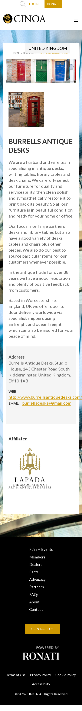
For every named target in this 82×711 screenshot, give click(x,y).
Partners (36, 586)
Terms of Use (16, 675)
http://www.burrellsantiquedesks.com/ (45, 396)
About (34, 602)
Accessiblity (41, 684)
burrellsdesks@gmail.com (46, 402)
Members (37, 557)
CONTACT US (42, 629)
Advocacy (37, 579)
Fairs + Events (41, 549)
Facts (34, 572)
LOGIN (34, 4)
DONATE (53, 4)
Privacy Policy (40, 675)
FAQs (34, 594)
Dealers (35, 564)
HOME (16, 53)
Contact (36, 609)
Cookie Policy (65, 675)
